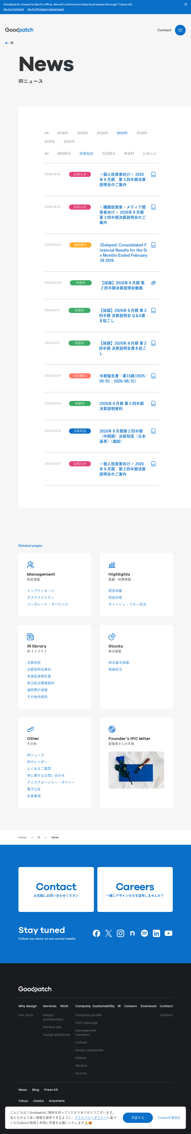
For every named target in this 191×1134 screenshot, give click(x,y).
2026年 (63, 133)
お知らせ (149, 153)
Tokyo (23, 1101)
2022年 (142, 133)
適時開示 (64, 153)
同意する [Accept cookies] (137, 1117)
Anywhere (57, 1101)
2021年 (50, 141)
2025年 (82, 133)
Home (22, 837)
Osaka (38, 1101)
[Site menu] (180, 30)
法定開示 (109, 153)
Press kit (51, 1089)
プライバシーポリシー (91, 1117)
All (47, 133)
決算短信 (86, 153)
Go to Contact (13, 9)
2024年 (102, 133)
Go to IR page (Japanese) (45, 9)
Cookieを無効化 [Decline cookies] (169, 1117)
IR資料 (129, 153)
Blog (35, 1089)
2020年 (69, 141)
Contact (164, 30)
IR (39, 837)
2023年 (122, 133)
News (55, 837)
